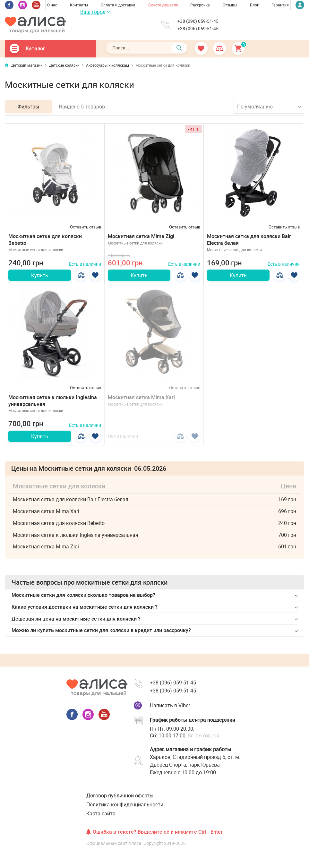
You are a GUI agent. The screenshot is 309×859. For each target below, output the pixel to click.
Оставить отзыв (85, 227)
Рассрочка (200, 4)
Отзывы (230, 4)
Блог (254, 4)
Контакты (79, 4)
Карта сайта (101, 813)
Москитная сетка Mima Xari (141, 397)
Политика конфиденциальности (124, 804)
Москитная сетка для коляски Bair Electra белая (249, 239)
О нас (52, 4)
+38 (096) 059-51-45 (198, 21)
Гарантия (280, 4)
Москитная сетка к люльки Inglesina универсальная (52, 401)
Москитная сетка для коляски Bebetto (45, 239)
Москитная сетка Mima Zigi (141, 236)
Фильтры (28, 106)
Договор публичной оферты (119, 795)
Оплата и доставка (118, 4)
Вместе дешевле (163, 4)
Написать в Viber (170, 705)
